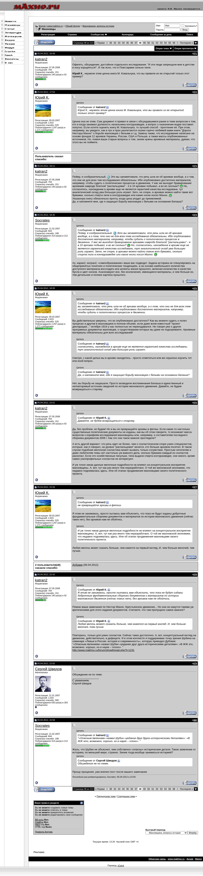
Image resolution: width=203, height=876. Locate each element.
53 (161, 43)
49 (144, 43)
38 (110, 43)
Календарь (128, 34)
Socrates (42, 220)
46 (131, 43)
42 (115, 43)
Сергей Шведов (48, 669)
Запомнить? (189, 26)
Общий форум (72, 26)
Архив (190, 859)
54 (165, 43)
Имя (158, 25)
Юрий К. (42, 97)
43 (119, 43)
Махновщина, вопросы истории (98, 26)
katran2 (41, 59)
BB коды (39, 820)
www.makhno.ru (176, 859)
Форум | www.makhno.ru (51, 26)
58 (170, 43)
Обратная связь (157, 859)
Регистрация (48, 34)
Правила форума (44, 832)
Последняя (186, 43)
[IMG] (37, 824)
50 (148, 43)
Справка (72, 34)
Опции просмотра (184, 48)
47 (136, 43)
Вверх (198, 859)
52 (157, 43)
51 (153, 43)
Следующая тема (126, 796)
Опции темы (162, 48)
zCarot (121, 865)
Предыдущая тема (106, 796)
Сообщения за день (161, 34)
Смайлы (39, 822)
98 (174, 43)
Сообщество (99, 34)
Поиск (190, 34)
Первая (100, 43)
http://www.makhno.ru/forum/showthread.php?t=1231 (103, 650)
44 (123, 43)
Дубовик (77, 564)
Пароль (160, 30)
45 (127, 43)
